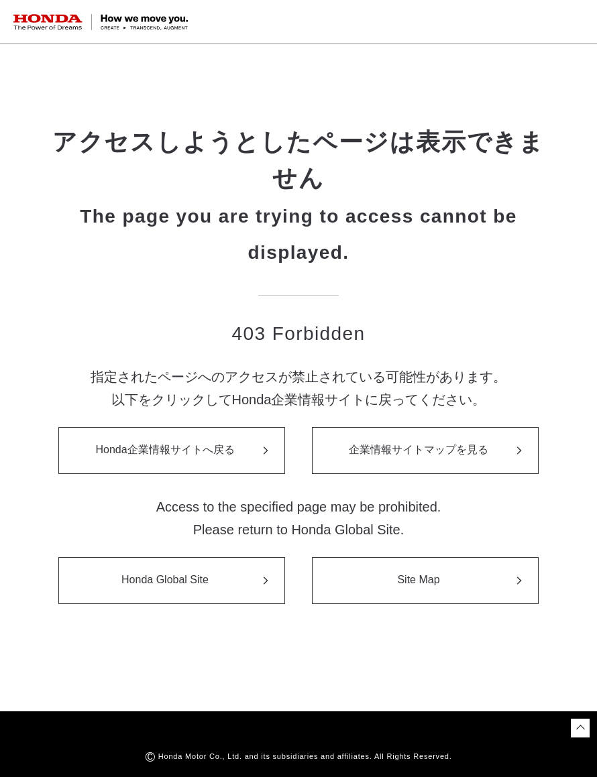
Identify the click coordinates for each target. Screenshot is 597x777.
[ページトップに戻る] (580, 728)
